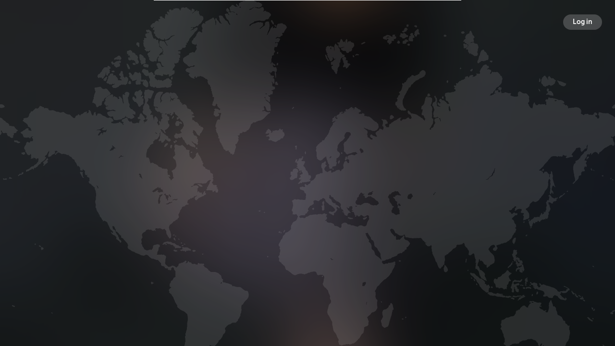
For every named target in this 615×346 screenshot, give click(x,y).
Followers (309, 189)
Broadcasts (219, 189)
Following (398, 189)
